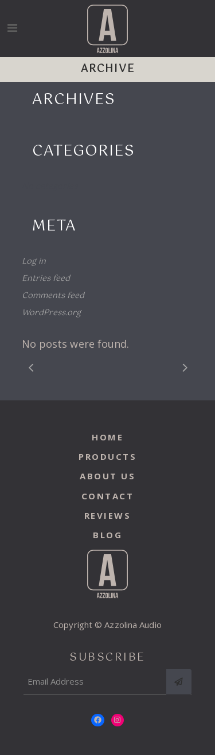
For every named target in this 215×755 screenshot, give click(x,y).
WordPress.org (51, 313)
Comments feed (53, 296)
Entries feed (46, 278)
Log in (34, 261)
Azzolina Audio (132, 624)
